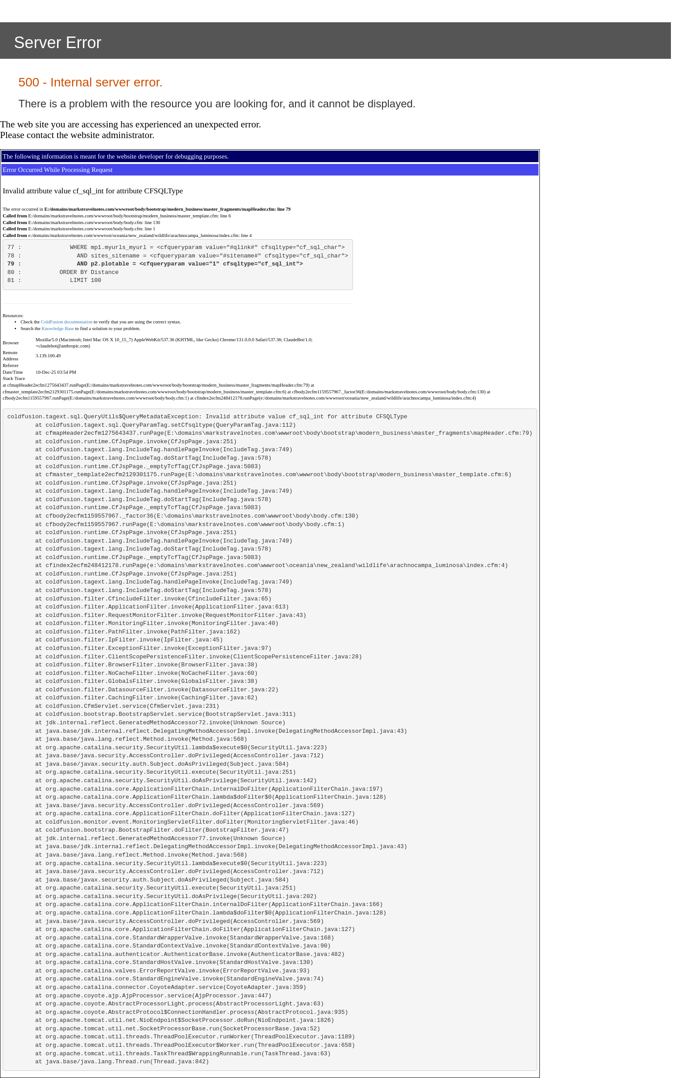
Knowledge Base (57, 328)
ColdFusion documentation (67, 321)
